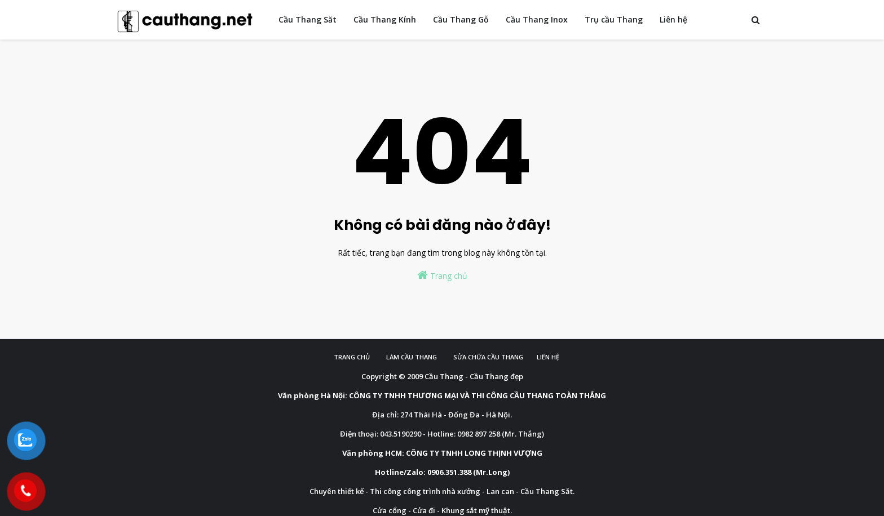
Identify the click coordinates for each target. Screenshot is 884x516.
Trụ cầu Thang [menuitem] (614, 19)
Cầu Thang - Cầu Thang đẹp (474, 376)
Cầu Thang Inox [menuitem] (537, 19)
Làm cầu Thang (411, 357)
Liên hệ (548, 357)
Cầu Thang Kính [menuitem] (384, 19)
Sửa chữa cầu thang (488, 357)
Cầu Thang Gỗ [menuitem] (461, 19)
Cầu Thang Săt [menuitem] (308, 19)
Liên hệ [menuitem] (673, 19)
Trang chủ (442, 275)
